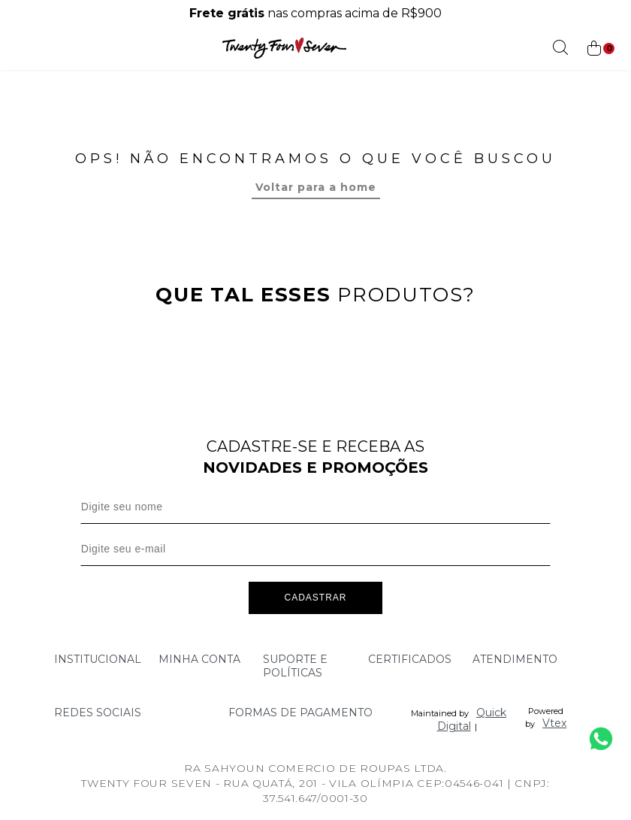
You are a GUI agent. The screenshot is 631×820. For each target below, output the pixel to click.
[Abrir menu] (17, 48)
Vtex (554, 726)
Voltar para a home (315, 187)
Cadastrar (315, 600)
